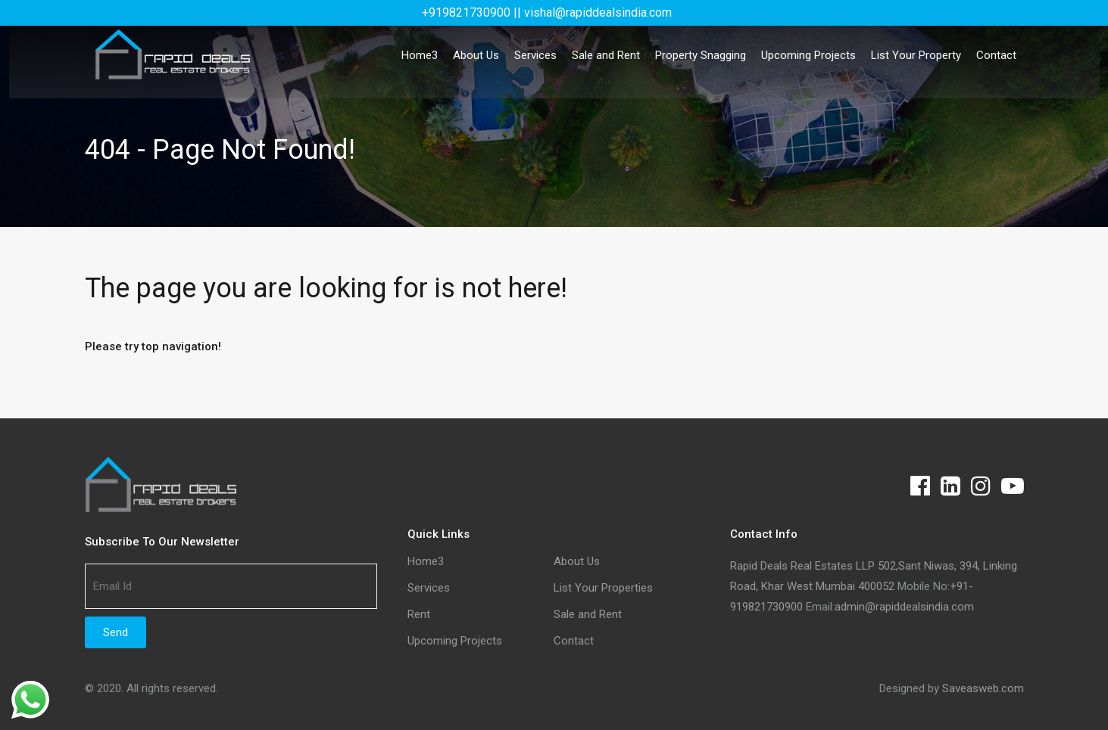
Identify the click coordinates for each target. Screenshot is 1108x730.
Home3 (419, 55)
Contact (996, 55)
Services (535, 55)
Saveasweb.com (983, 688)
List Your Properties (603, 588)
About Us (476, 55)
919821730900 (766, 607)
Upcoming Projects (808, 55)
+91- (961, 586)
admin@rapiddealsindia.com (904, 607)
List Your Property (916, 55)
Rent (418, 614)
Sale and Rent (606, 55)
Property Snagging (700, 55)
